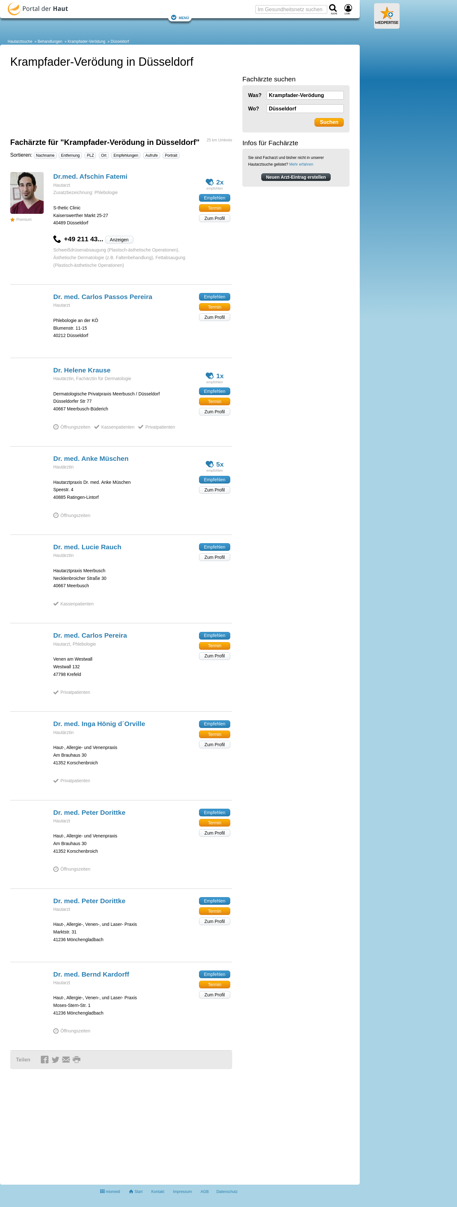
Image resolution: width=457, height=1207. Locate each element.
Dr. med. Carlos (102, 296)
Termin (214, 208)
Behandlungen (50, 41)
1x (215, 376)
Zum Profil (214, 218)
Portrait (171, 155)
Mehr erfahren (301, 164)
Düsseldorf (120, 41)
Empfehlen (214, 197)
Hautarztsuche (20, 41)
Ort (104, 155)
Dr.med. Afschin (90, 176)
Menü (180, 17)
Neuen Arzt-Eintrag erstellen (296, 177)
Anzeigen (119, 239)
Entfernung (70, 155)
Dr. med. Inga (99, 723)
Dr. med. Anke (91, 458)
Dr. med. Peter (89, 812)
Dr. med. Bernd (91, 974)
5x (215, 464)
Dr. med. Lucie (87, 547)
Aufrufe (151, 155)
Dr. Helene (82, 370)
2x (215, 182)
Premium (21, 219)
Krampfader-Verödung (86, 41)
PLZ (90, 155)
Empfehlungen (126, 155)
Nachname (45, 155)
